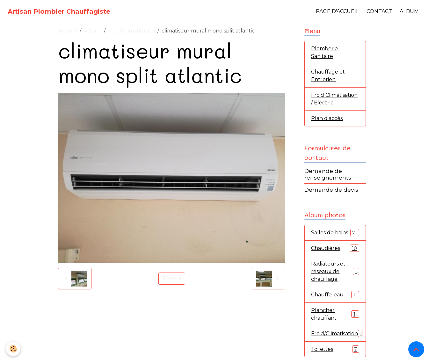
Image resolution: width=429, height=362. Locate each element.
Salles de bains (335, 232)
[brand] (59, 11)
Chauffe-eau (335, 294)
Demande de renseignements (327, 174)
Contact (379, 11)
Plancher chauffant (335, 314)
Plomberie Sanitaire (324, 52)
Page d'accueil (337, 11)
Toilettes (335, 349)
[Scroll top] (416, 349)
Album (409, 11)
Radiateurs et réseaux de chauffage (335, 271)
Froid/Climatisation (131, 31)
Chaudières (335, 248)
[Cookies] (13, 349)
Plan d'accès (327, 118)
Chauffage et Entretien (328, 75)
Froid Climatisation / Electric (334, 99)
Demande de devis (331, 189)
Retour (172, 278)
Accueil (67, 31)
